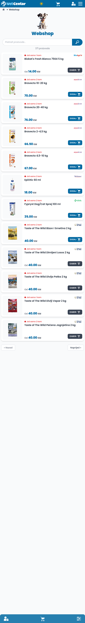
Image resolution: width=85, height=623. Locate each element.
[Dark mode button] (41, 4)
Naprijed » (75, 347)
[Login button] (73, 4)
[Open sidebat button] (80, 4)
